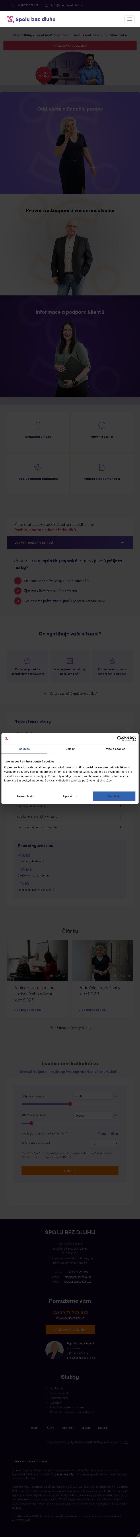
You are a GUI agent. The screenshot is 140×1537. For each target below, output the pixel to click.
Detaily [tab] (70, 748)
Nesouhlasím (25, 796)
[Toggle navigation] (130, 19)
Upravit (70, 796)
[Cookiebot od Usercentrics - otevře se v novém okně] (120, 738)
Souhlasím (114, 796)
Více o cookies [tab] (115, 748)
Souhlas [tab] (24, 748)
